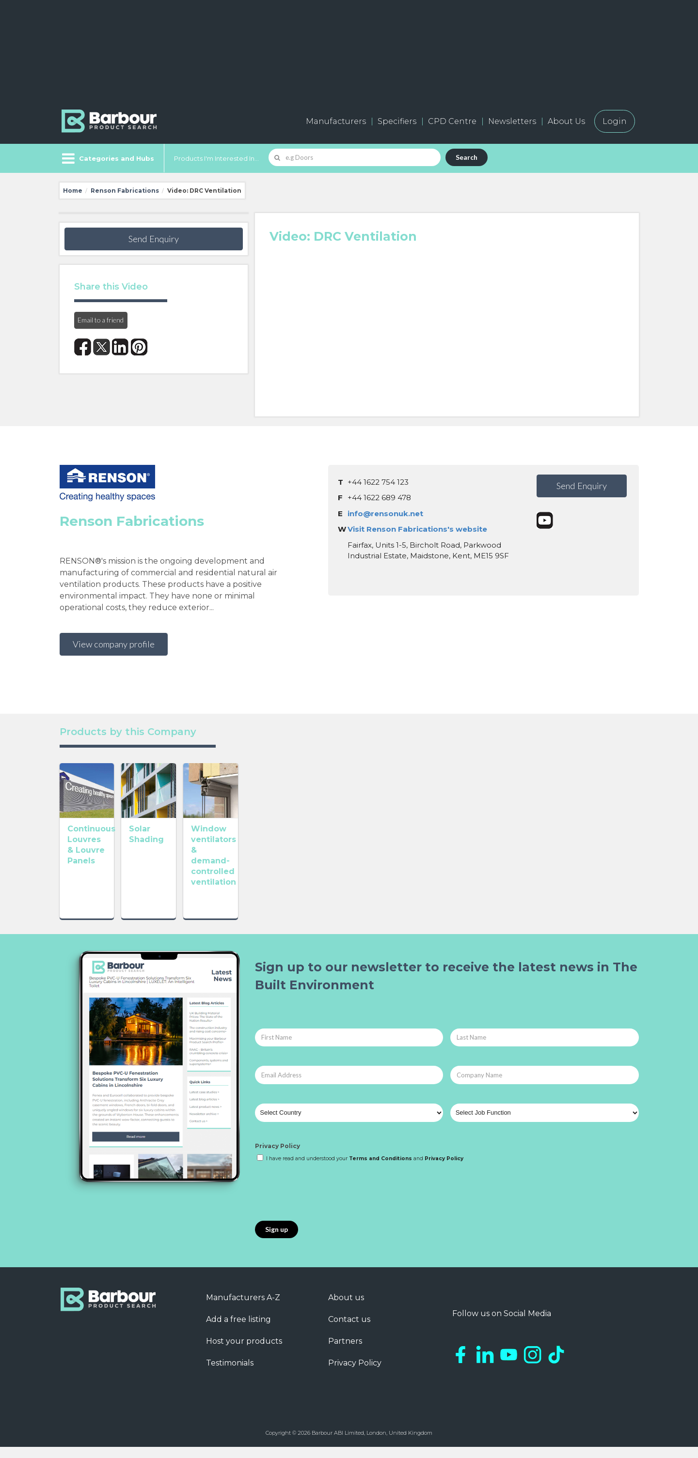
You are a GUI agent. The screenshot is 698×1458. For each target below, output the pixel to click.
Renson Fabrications (125, 190)
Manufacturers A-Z (243, 1308)
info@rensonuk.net (385, 513)
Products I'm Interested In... (216, 158)
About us (346, 1308)
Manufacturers (336, 121)
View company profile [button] (114, 644)
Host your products (244, 1352)
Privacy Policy (277, 1156)
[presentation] (328, 1203)
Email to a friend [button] (101, 320)
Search (466, 157)
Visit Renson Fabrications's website (417, 529)
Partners (345, 1352)
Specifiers (397, 121)
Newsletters (512, 121)
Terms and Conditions (380, 1169)
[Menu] (107, 158)
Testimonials (230, 1374)
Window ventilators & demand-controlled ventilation (347, 895)
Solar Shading (214, 884)
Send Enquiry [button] (153, 238)
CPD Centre (452, 121)
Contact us (349, 1330)
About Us (566, 121)
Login (615, 121)
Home (72, 190)
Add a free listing (238, 1330)
